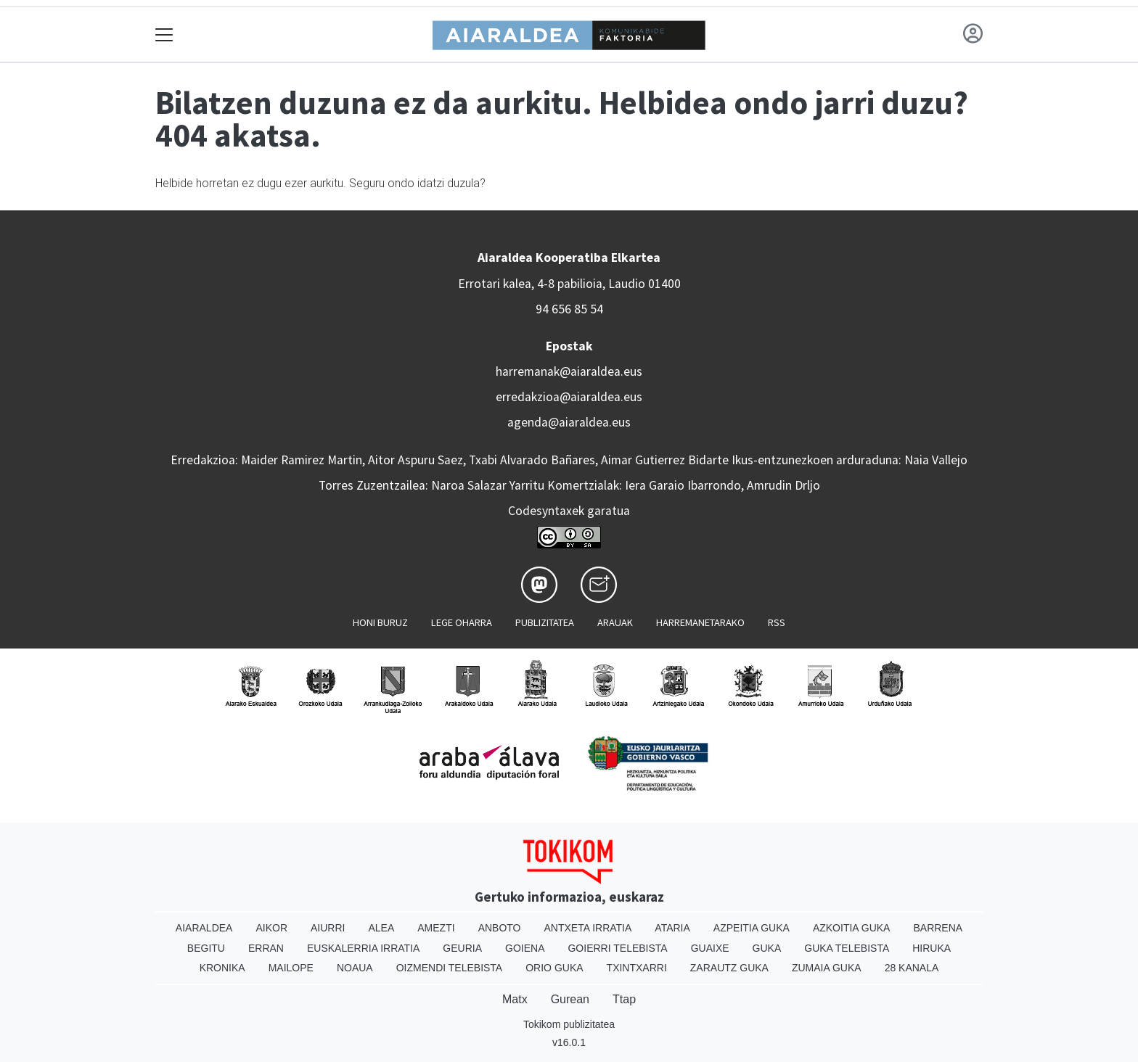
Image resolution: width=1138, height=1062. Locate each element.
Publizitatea (544, 622)
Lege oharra (461, 622)
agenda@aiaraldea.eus (569, 422)
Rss (776, 622)
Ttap (624, 999)
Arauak (615, 622)
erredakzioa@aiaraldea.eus (569, 397)
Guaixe (710, 948)
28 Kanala (912, 968)
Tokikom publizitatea (569, 1024)
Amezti (435, 928)
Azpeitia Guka (751, 928)
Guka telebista (846, 948)
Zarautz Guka (729, 968)
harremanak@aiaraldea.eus (569, 371)
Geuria (462, 948)
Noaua (355, 968)
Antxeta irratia (588, 928)
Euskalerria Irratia (363, 948)
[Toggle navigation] (164, 34)
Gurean (570, 999)
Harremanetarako (700, 622)
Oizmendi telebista (449, 968)
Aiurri (328, 928)
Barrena (937, 928)
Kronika (222, 968)
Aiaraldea (204, 928)
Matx (515, 999)
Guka (767, 948)
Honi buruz (380, 622)
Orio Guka (554, 968)
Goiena (524, 948)
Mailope (291, 968)
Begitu (206, 948)
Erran (266, 948)
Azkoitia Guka (852, 928)
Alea (381, 928)
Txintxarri (637, 968)
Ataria (672, 928)
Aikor (271, 928)
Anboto (499, 928)
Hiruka (931, 948)
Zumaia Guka (826, 968)
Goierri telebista (617, 948)
